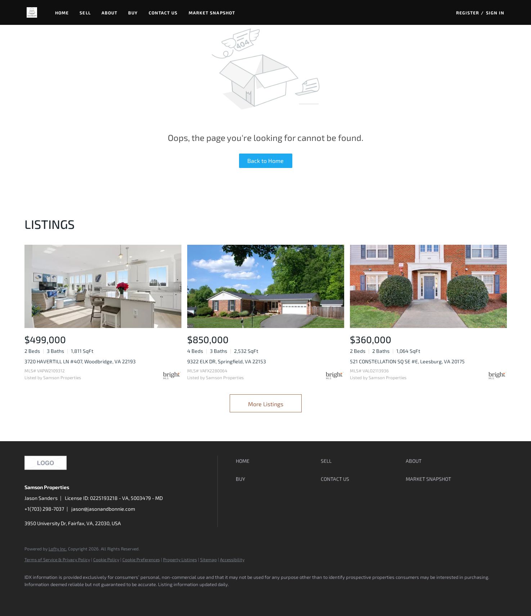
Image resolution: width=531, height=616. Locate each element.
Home (62, 12)
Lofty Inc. (58, 548)
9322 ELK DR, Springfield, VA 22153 (226, 361)
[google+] (116, 596)
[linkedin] (54, 596)
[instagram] (95, 596)
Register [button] (468, 12)
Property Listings (180, 559)
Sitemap (208, 559)
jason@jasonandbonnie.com (103, 509)
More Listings (265, 403)
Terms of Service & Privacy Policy (57, 559)
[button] (32, 12)
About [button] (110, 12)
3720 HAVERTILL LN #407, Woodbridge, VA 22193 (80, 361)
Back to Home (265, 160)
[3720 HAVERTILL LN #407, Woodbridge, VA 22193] (102, 286)
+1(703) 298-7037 (44, 509)
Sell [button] (85, 12)
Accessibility (232, 559)
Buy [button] (133, 12)
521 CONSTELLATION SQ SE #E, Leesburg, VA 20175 (407, 361)
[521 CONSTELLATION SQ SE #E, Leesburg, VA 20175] (428, 286)
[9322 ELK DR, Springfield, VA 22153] (265, 286)
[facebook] (33, 596)
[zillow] (75, 596)
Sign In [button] (495, 12)
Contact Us (163, 12)
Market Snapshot (212, 12)
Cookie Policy (106, 559)
